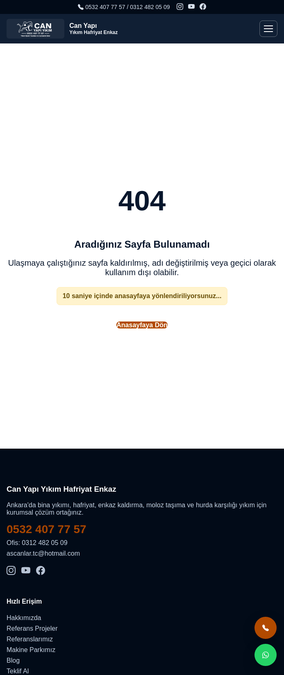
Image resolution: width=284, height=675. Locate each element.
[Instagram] (180, 7)
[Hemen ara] (265, 628)
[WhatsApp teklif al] (265, 655)
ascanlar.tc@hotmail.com (43, 553)
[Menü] (268, 29)
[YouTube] (191, 7)
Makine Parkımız (31, 649)
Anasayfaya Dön (142, 325)
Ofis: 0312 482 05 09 (37, 542)
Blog (13, 660)
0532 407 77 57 (46, 529)
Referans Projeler (32, 628)
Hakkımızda (24, 617)
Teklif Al (18, 671)
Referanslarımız (30, 639)
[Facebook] (203, 7)
